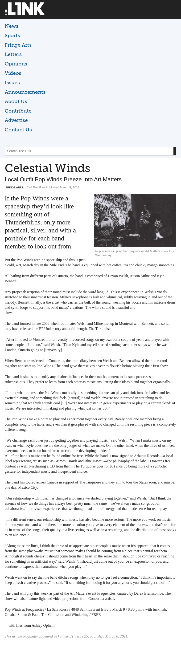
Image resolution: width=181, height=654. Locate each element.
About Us (16, 101)
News (11, 26)
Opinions (16, 64)
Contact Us (18, 130)
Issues (12, 82)
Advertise (16, 120)
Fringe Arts (18, 45)
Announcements (25, 92)
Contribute (18, 111)
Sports (12, 35)
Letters (13, 54)
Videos (13, 73)
